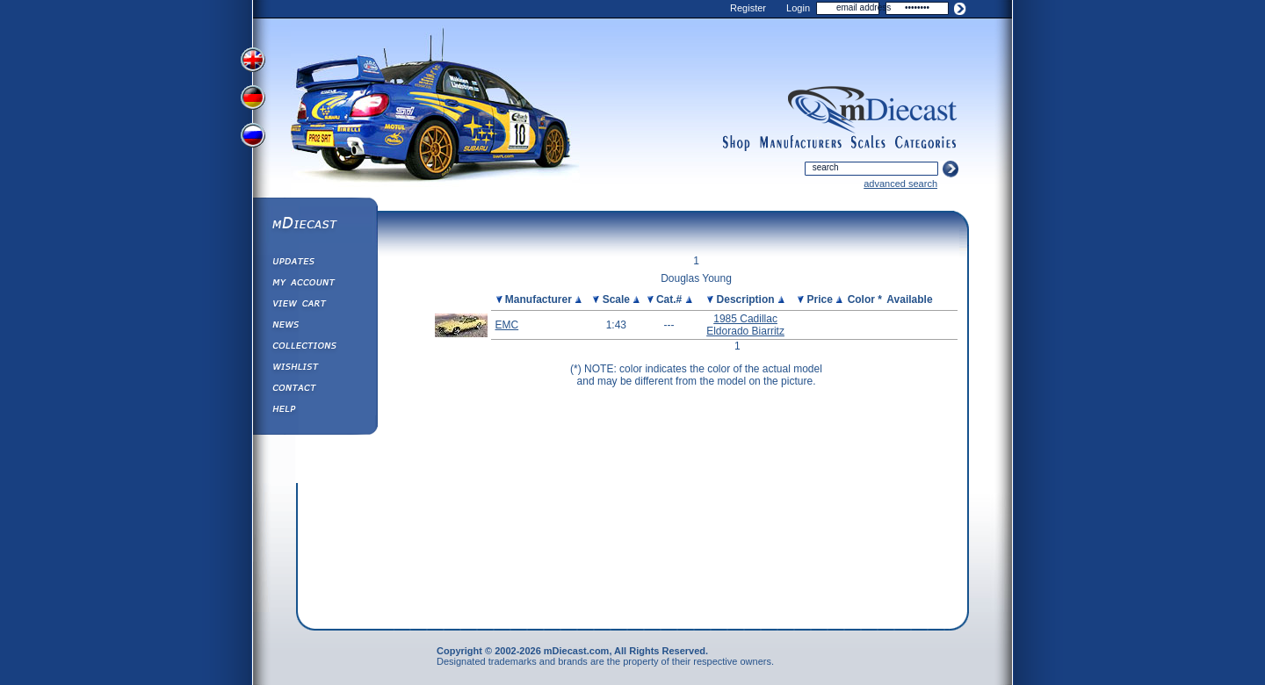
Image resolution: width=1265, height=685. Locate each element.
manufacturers (800, 143)
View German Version (255, 99)
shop (736, 143)
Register (748, 8)
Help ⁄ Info (314, 411)
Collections (314, 348)
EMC (507, 325)
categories (926, 143)
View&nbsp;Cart (314, 305)
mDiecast (314, 225)
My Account (314, 284)
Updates (314, 263)
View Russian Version (255, 139)
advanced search (900, 183)
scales (868, 143)
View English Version (255, 60)
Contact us (314, 390)
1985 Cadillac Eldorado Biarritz (745, 325)
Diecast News (314, 327)
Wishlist (314, 369)
